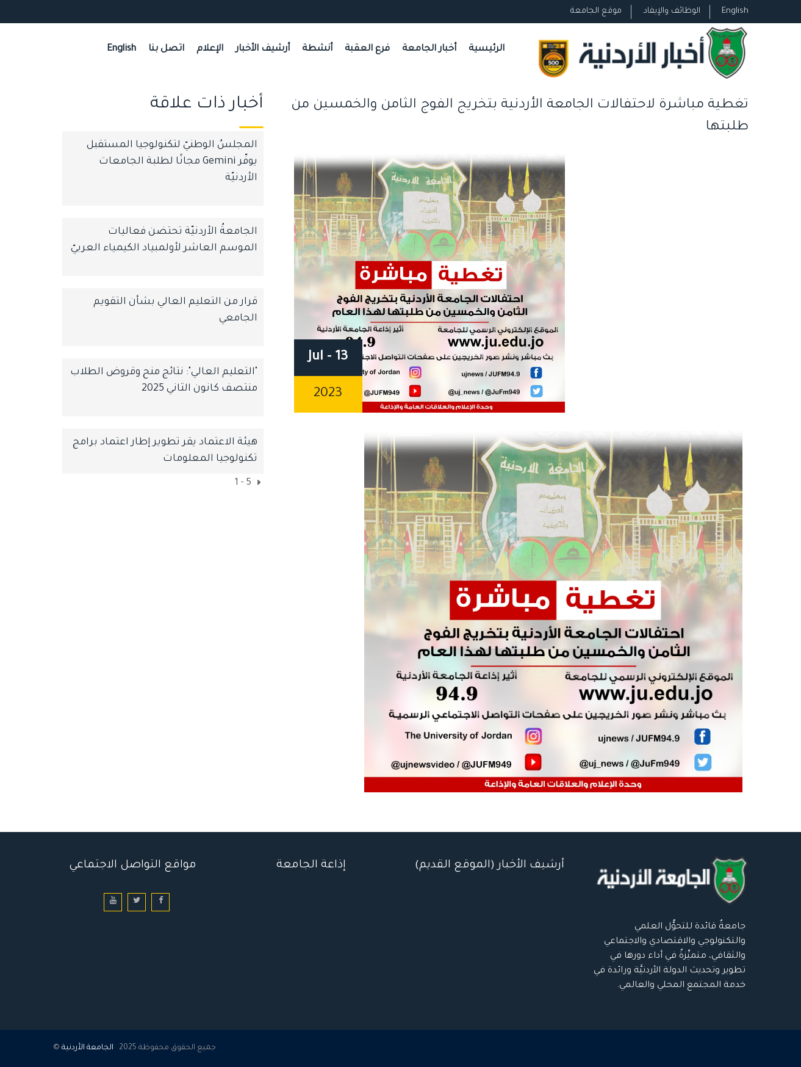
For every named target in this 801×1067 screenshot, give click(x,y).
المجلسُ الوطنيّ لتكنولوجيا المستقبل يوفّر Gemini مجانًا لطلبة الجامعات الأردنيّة (172, 162)
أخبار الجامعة (429, 49)
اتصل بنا (166, 49)
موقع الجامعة (596, 11)
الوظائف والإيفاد (671, 11)
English (735, 11)
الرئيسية (487, 49)
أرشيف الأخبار (262, 49)
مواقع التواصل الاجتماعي (132, 865)
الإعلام (209, 49)
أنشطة (317, 49)
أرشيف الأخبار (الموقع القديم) (489, 865)
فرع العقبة (367, 49)
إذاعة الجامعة (311, 865)
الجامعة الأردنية (87, 1048)
